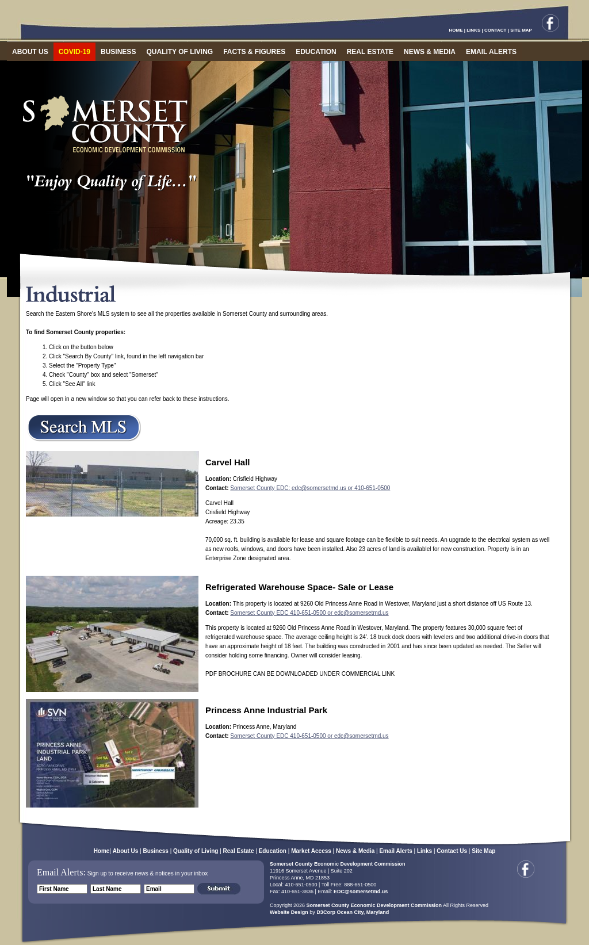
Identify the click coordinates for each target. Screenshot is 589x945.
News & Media (355, 851)
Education (272, 851)
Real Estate (238, 851)
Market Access (311, 851)
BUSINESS (118, 52)
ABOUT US (30, 52)
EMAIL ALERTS (491, 52)
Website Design (289, 912)
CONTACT (495, 30)
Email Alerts (395, 851)
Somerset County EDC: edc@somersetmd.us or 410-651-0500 (310, 488)
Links (424, 851)
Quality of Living (195, 851)
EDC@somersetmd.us (360, 891)
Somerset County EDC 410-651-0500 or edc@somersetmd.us (309, 613)
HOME (456, 30)
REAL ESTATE (370, 52)
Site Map (483, 851)
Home (102, 851)
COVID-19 (74, 52)
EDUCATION (316, 52)
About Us (125, 851)
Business (155, 851)
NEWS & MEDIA (430, 52)
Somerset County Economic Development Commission (338, 864)
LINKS (473, 30)
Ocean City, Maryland (362, 912)
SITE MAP (521, 30)
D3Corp (325, 912)
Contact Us (452, 851)
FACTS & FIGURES (254, 52)
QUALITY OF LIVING (179, 52)
